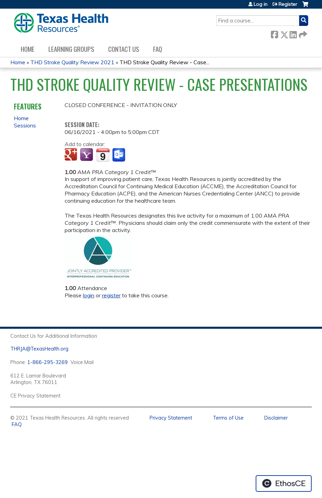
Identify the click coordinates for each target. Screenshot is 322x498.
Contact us (123, 49)
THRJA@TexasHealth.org (39, 349)
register (111, 295)
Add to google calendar (72, 155)
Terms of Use (228, 418)
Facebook (274, 33)
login (88, 295)
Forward (302, 33)
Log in (260, 4)
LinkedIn (293, 33)
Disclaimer (276, 418)
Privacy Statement (171, 418)
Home (28, 49)
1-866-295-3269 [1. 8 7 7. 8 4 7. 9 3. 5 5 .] (47, 362)
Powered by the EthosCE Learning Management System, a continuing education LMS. (284, 483)
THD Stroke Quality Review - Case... (164, 62)
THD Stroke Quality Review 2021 (72, 62)
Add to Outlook (119, 155)
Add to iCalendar (103, 155)
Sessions (25, 125)
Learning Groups (71, 49)
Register (287, 4)
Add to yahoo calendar (87, 155)
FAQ (157, 49)
